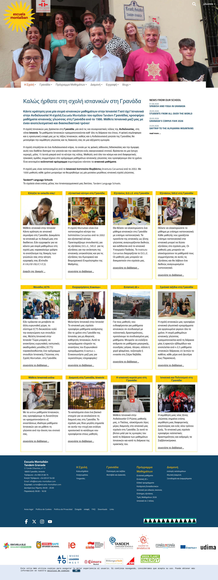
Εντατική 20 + (142, 479)
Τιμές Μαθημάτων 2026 (147, 497)
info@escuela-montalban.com (43, 481)
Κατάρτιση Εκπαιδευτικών (148, 486)
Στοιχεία (78, 509)
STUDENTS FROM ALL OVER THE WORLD (170, 113)
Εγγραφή (112, 85)
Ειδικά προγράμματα (145, 482)
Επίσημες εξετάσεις (145, 493)
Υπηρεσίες (80, 478)
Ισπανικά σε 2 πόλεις (145, 500)
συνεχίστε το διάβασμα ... (171, 275)
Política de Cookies (44, 509)
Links (112, 509)
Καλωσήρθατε (82, 471)
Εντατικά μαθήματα (145, 475)
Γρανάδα (46, 85)
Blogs (126, 85)
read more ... (155, 133)
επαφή (86, 509)
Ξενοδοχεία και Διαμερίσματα (179, 478)
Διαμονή (96, 85)
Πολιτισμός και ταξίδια (115, 471)
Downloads (102, 509)
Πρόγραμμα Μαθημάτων (71, 85)
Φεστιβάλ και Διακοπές (116, 474)
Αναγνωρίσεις (82, 474)
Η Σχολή (30, 85)
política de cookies (58, 571)
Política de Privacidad (63, 509)
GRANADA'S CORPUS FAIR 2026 (166, 121)
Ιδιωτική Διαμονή (174, 474)
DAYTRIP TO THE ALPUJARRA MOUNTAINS (171, 128)
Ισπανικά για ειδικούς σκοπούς (149, 489)
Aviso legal (28, 509)
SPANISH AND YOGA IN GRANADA (167, 106)
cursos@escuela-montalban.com (47, 484)
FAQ (93, 509)
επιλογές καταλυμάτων (176, 471)
